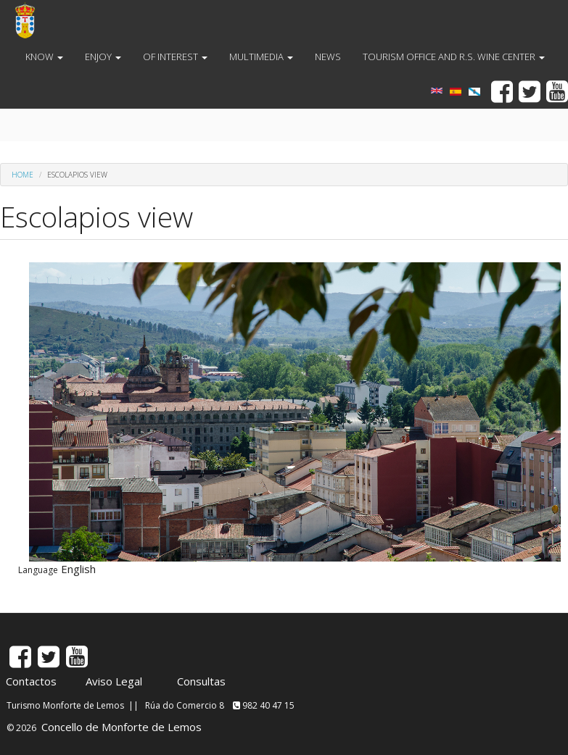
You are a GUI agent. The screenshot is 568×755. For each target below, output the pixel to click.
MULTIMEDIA (261, 56)
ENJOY (103, 56)
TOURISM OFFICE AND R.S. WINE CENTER (454, 56)
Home (22, 175)
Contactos (31, 681)
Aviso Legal (114, 681)
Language (38, 570)
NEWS (328, 56)
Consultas (201, 681)
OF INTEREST (175, 56)
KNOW (44, 56)
